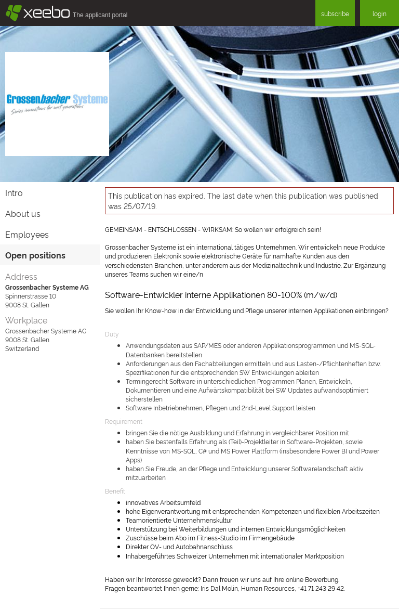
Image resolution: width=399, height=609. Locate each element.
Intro (14, 192)
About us (23, 213)
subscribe (335, 13)
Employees (27, 234)
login (380, 13)
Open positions (35, 255)
